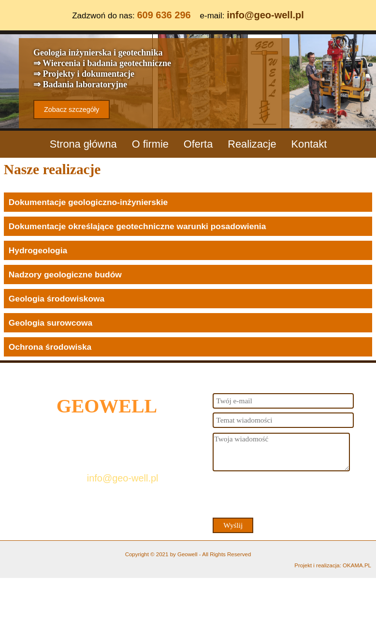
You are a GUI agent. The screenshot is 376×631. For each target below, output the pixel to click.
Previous (9, 77)
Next (367, 77)
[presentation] (286, 494)
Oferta (198, 144)
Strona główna (83, 144)
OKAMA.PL (357, 565)
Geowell (187, 554)
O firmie (150, 144)
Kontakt (309, 144)
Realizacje (252, 144)
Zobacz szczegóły (71, 109)
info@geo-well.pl (265, 15)
